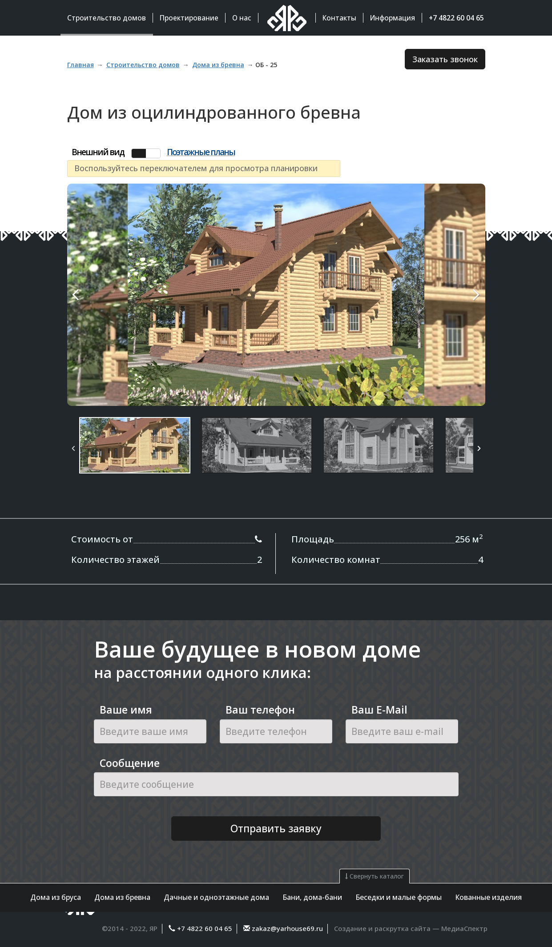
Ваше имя (126, 709)
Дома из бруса (55, 897)
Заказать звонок (445, 59)
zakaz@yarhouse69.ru (286, 928)
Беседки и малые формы (398, 897)
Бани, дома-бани (312, 897)
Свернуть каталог (374, 876)
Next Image (455, 295)
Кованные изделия (488, 897)
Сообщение (130, 763)
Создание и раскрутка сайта (382, 928)
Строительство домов (143, 64)
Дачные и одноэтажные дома (216, 897)
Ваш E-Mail (379, 709)
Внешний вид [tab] (98, 152)
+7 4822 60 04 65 (204, 928)
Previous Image (97, 295)
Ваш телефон (260, 709)
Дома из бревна (122, 897)
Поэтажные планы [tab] (201, 152)
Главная (80, 64)
